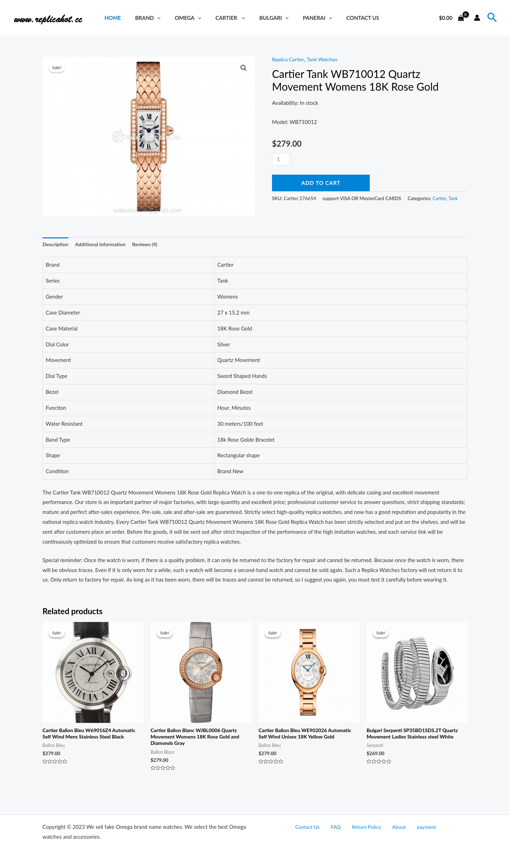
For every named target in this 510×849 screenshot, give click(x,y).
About (394, 827)
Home (111, 18)
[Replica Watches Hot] (51, 17)
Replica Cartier (289, 59)
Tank (454, 198)
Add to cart (321, 183)
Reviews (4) (150, 245)
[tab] (56, 245)
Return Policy (366, 827)
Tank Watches (324, 59)
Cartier (218, 18)
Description (56, 245)
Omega (179, 18)
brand (142, 18)
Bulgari (258, 18)
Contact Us (339, 18)
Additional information (103, 245)
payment (417, 827)
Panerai (298, 18)
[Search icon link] (492, 18)
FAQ (340, 827)
